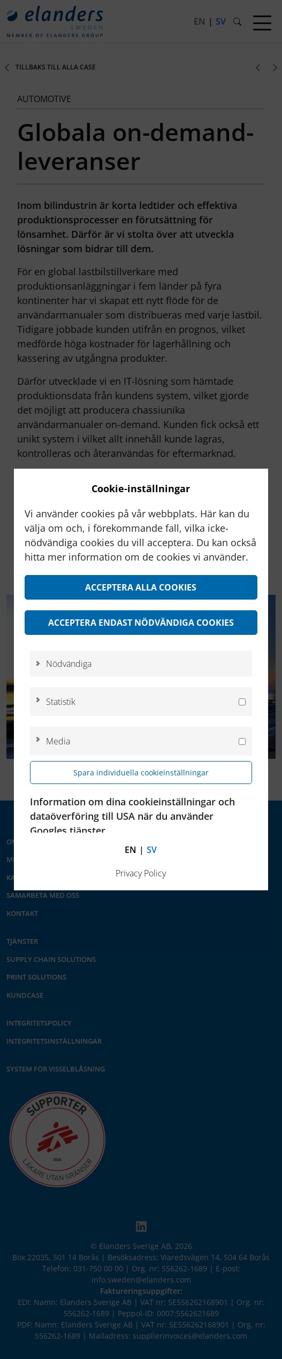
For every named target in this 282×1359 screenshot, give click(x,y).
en (130, 850)
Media (58, 741)
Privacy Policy (141, 873)
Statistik (60, 702)
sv (152, 850)
